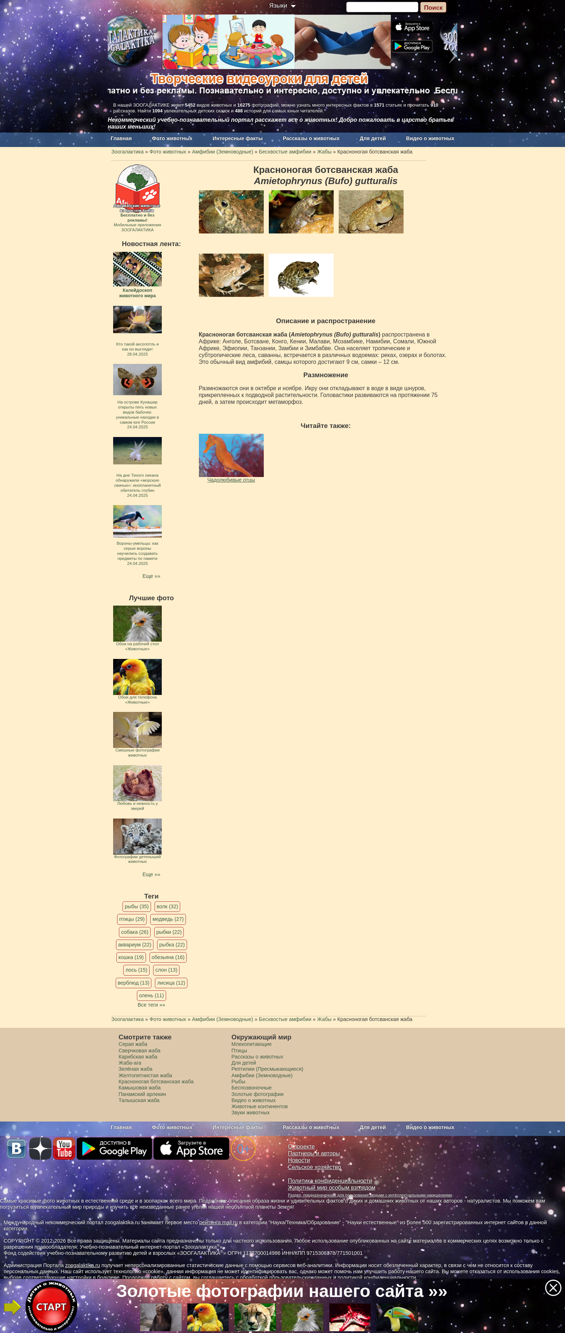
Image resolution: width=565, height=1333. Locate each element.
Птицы (239, 1050)
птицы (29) (132, 919)
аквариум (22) (134, 945)
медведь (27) (168, 919)
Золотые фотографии (257, 1094)
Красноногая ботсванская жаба (156, 1081)
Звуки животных (250, 1112)
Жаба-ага (130, 1063)
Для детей (373, 138)
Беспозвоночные (251, 1088)
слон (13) (166, 970)
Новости (299, 1160)
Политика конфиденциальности (330, 1181)
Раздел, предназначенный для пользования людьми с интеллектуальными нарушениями (370, 1195)
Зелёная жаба (135, 1069)
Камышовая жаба (140, 1088)
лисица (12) (171, 983)
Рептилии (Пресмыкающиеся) (267, 1069)
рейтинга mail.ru (218, 1222)
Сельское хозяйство (314, 1167)
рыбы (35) (137, 906)
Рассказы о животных (311, 138)
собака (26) (134, 932)
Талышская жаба (139, 1100)
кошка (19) (131, 957)
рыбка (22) (172, 945)
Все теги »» (151, 1005)
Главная (121, 138)
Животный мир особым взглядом (331, 1188)
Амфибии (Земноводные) (262, 1075)
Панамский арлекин (142, 1094)
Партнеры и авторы (314, 1153)
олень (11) (151, 995)
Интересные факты (238, 138)
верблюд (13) (134, 983)
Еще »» (151, 576)
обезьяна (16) (168, 957)
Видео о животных (430, 138)
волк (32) (167, 906)
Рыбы (238, 1081)
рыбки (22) (169, 932)
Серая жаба (133, 1044)
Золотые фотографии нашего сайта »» (282, 1291)
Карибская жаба (138, 1057)
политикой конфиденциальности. (378, 1277)
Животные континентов (259, 1106)
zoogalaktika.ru (82, 1265)
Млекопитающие (251, 1044)
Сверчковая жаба (139, 1050)
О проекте (301, 1146)
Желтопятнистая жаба (145, 1075)
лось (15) (136, 970)
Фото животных (172, 138)
